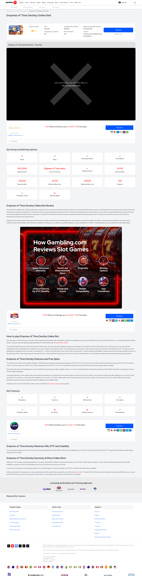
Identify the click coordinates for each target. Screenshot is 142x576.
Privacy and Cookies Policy (67, 553)
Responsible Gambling (100, 530)
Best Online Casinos (57, 511)
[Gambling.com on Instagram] (20, 554)
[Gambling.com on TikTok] (23, 554)
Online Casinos (19, 11)
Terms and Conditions (50, 553)
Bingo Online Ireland (57, 519)
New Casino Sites (14, 511)
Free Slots (12, 515)
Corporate (97, 526)
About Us (97, 511)
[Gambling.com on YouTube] (12, 554)
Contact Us (98, 522)
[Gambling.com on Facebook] (16, 554)
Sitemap (97, 533)
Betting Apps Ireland (15, 526)
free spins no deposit (54, 384)
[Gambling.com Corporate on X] (27, 554)
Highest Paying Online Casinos (18, 519)
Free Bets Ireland (14, 522)
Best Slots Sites (56, 515)
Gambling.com (10, 11)
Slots (26, 11)
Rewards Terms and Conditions (103, 537)
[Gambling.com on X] (8, 554)
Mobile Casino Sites (15, 530)
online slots (79, 472)
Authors (97, 515)
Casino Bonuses (56, 526)
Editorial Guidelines (100, 519)
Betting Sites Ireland (57, 522)
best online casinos (62, 343)
